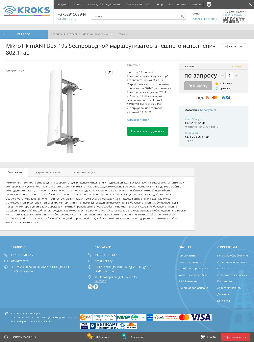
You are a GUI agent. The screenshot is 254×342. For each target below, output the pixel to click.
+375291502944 (234, 11)
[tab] (14, 172)
